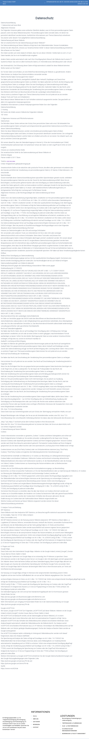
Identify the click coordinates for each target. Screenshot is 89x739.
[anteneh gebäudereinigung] (44, 690)
